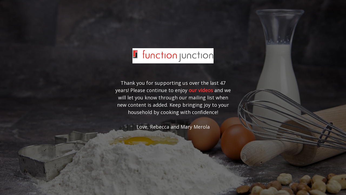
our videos (201, 90)
